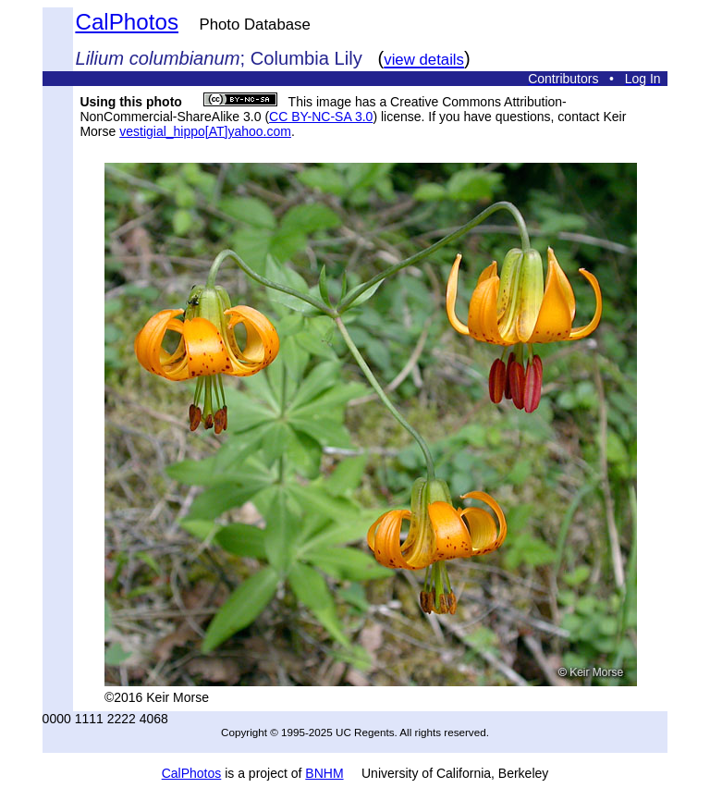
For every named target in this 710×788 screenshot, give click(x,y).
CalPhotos (126, 21)
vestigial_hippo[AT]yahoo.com (205, 131)
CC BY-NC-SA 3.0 (321, 116)
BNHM (324, 773)
